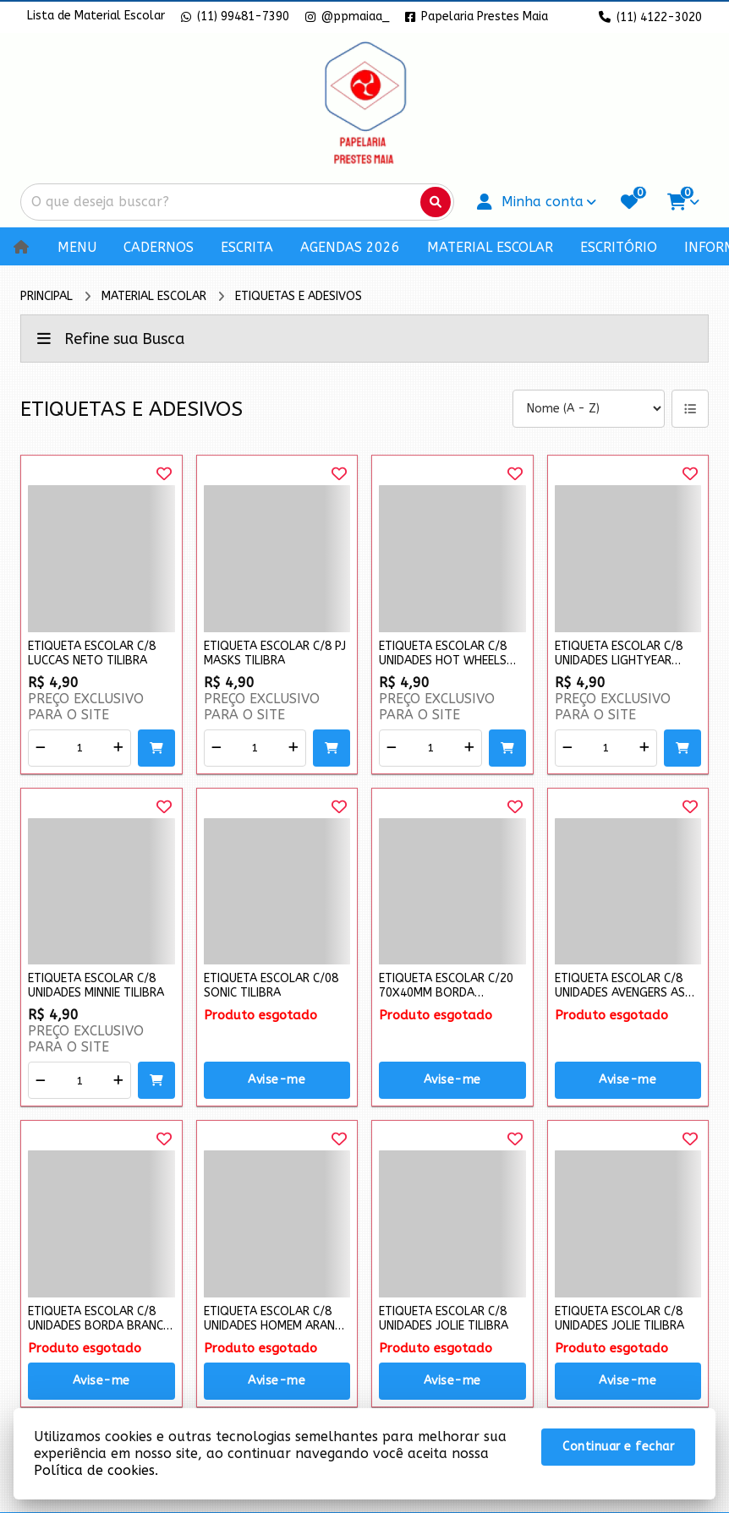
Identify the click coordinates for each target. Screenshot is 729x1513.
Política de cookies (94, 1470)
